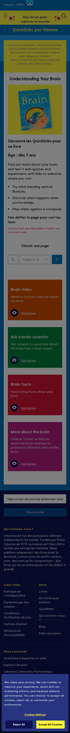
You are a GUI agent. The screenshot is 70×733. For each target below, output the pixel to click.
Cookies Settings (35, 714)
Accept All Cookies (50, 724)
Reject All (19, 724)
